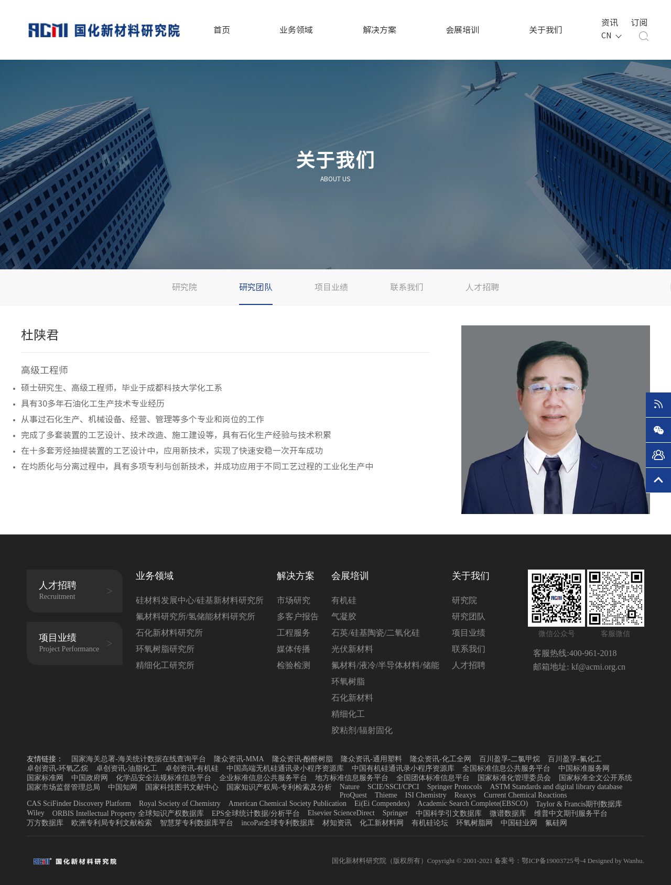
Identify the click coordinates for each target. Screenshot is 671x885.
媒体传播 (293, 648)
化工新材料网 (382, 823)
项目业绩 (331, 287)
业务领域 (296, 30)
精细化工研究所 (165, 665)
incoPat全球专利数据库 (278, 823)
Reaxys (465, 795)
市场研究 (293, 600)
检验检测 (293, 665)
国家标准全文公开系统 (595, 778)
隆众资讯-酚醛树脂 (302, 759)
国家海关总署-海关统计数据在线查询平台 (138, 759)
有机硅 (343, 600)
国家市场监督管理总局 (63, 787)
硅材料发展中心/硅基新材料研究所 (200, 600)
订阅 (637, 21)
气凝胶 (343, 616)
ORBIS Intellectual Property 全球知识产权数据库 (128, 813)
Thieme (386, 795)
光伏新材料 (352, 648)
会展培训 (462, 30)
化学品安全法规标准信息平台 (163, 778)
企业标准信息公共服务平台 (263, 778)
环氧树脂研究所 (165, 648)
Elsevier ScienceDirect (341, 813)
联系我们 (407, 287)
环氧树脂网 (474, 823)
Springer (395, 813)
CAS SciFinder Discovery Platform (79, 803)
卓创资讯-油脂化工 (126, 768)
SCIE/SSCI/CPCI (393, 787)
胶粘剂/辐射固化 (361, 730)
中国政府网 (89, 778)
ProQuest (353, 795)
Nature (350, 787)
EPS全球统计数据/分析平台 (256, 813)
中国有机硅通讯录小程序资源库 (403, 768)
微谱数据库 (508, 813)
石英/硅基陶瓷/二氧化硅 (375, 632)
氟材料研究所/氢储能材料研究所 (195, 616)
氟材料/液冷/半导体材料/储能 (385, 665)
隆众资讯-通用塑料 (371, 759)
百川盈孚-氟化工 (575, 759)
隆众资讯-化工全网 (440, 759)
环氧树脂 (348, 681)
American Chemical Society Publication (288, 803)
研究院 (184, 287)
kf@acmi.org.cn (597, 666)
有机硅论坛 (430, 823)
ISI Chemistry (426, 795)
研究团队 (256, 287)
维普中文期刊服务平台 (571, 813)
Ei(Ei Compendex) (381, 803)
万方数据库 (45, 823)
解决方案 (379, 30)
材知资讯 (337, 823)
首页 (221, 30)
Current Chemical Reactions (525, 795)
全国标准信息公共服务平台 (506, 768)
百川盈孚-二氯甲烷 (509, 759)
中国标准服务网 (584, 768)
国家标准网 (45, 778)
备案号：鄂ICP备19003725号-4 (540, 861)
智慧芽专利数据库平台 (196, 823)
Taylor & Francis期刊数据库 (579, 804)
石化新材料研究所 (169, 632)
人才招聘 (482, 287)
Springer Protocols (454, 787)
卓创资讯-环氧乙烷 (57, 768)
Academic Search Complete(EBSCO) (472, 803)
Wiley (36, 813)
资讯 (608, 21)
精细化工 (348, 713)
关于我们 (545, 30)
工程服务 (293, 632)
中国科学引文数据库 (449, 813)
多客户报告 (298, 616)
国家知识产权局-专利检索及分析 (279, 787)
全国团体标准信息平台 (433, 778)
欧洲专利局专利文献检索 (111, 823)
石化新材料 (352, 697)
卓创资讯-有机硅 (192, 768)
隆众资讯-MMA (239, 759)
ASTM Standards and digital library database (556, 787)
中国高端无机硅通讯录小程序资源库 (285, 768)
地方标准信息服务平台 (351, 778)
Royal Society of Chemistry (180, 803)
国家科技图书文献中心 (182, 787)
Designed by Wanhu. (616, 861)
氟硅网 (556, 823)
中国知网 (122, 787)
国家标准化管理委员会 (514, 778)
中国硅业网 (519, 823)
